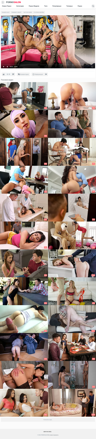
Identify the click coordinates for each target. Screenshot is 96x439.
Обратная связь (47, 431)
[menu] (3, 2)
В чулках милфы (39, 12)
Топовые (69, 6)
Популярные (56, 6)
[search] (93, 6)
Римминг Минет (16, 12)
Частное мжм (27, 12)
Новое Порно (6, 6)
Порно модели (34, 6)
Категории (20, 6)
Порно (80, 6)
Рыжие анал (5, 12)
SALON (13, 2)
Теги (45, 6)
